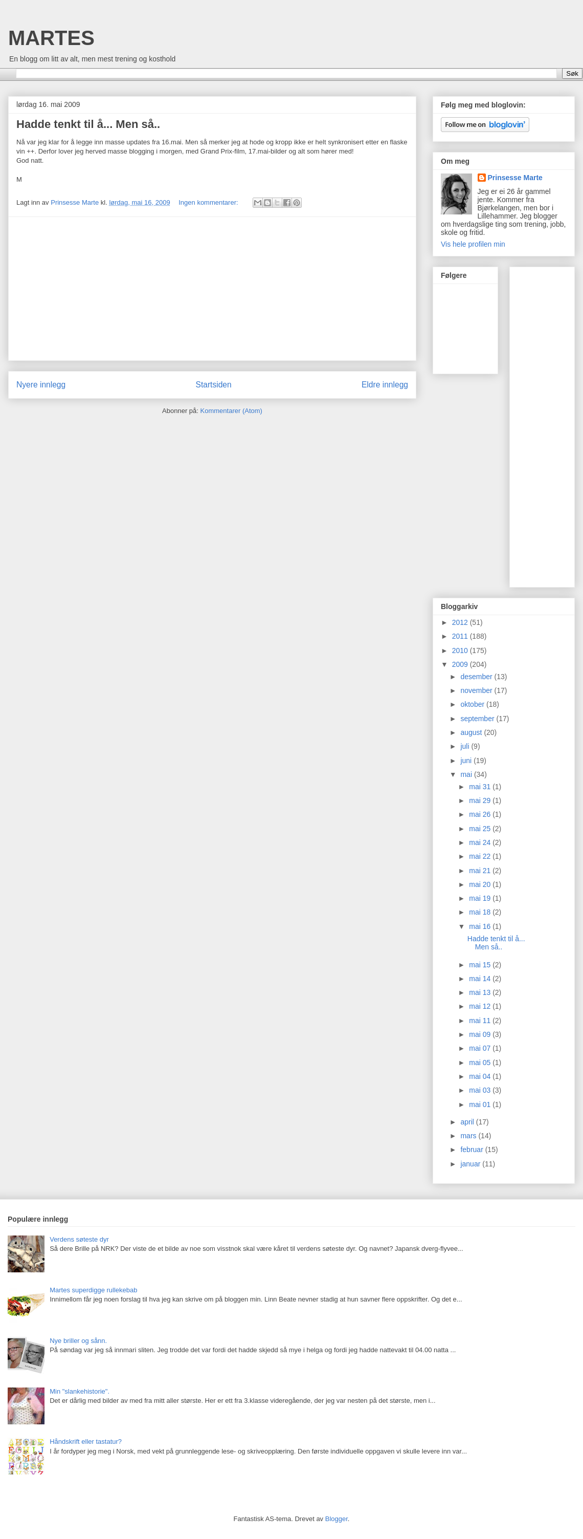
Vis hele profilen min (473, 244)
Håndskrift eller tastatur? (86, 1441)
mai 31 (480, 787)
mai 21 (480, 870)
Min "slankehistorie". (79, 1391)
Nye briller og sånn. (78, 1341)
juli (465, 746)
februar (472, 1149)
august (472, 732)
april (468, 1122)
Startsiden (213, 384)
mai (467, 774)
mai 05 (480, 1062)
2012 (461, 622)
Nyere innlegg (40, 384)
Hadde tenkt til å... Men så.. (88, 124)
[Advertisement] (212, 289)
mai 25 (480, 829)
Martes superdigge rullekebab (93, 1290)
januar (471, 1164)
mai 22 (480, 856)
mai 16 (480, 926)
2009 (461, 664)
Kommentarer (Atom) (231, 411)
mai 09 (480, 1034)
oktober (473, 704)
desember (477, 677)
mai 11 (480, 1020)
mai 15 (480, 965)
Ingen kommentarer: (209, 202)
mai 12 (480, 1006)
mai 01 (480, 1104)
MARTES (51, 38)
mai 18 (480, 912)
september (478, 718)
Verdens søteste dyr (79, 1239)
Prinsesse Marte (515, 178)
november (477, 690)
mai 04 (480, 1076)
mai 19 (480, 898)
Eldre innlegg (385, 384)
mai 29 (480, 800)
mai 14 (480, 978)
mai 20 (480, 884)
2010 (461, 650)
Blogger (336, 1519)
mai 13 (480, 992)
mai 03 (480, 1090)
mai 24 (480, 842)
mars (469, 1136)
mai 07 (480, 1048)
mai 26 (480, 814)
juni (467, 760)
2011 (461, 636)
